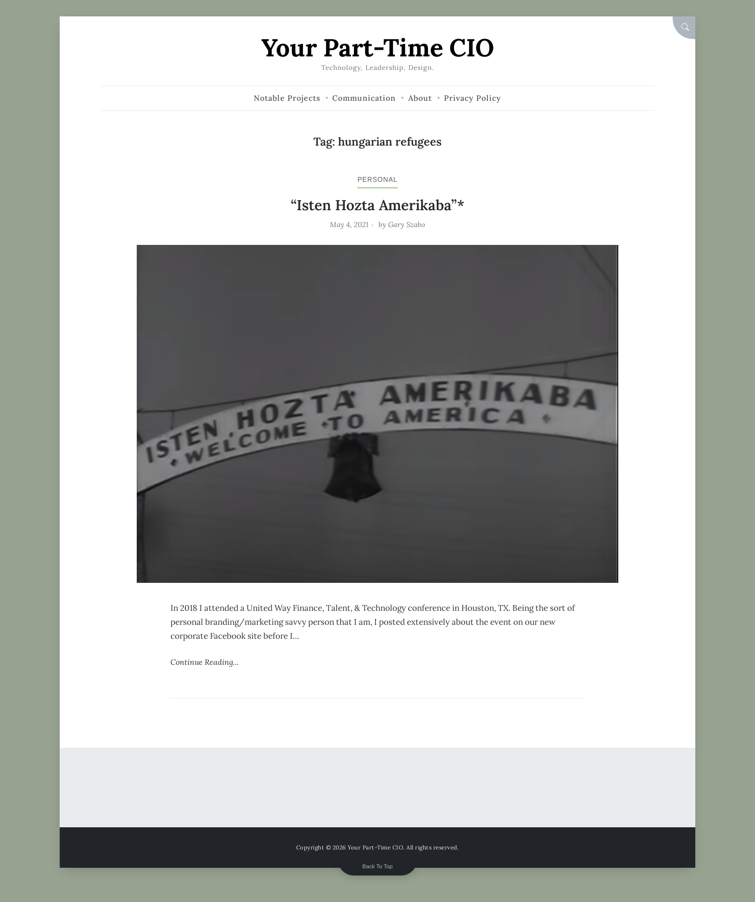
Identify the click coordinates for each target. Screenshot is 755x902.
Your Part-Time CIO (377, 47)
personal (377, 179)
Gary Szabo (406, 224)
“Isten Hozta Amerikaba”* (378, 205)
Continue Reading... (204, 662)
